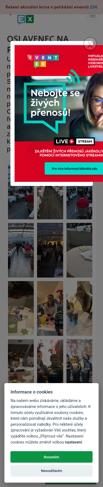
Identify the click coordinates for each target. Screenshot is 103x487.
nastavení (73, 442)
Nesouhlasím (51, 471)
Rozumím (51, 457)
